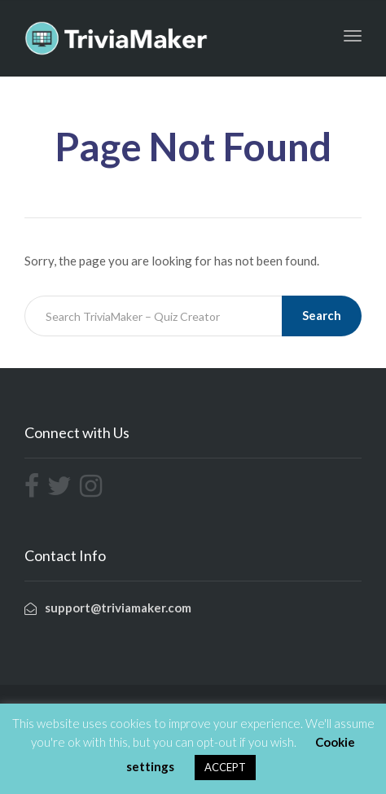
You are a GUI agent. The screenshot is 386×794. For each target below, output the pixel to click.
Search (321, 315)
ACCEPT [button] (225, 767)
